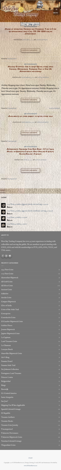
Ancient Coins (6, 289)
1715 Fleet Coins (7, 274)
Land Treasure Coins (9, 341)
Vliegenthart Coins (8, 445)
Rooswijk (4, 389)
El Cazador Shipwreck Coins (12, 321)
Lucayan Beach (7, 349)
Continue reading (30, 50)
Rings (3, 385)
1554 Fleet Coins (7, 269)
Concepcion (5, 313)
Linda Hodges (41, 40)
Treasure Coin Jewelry (9, 425)
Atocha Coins (6, 297)
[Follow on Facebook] (2, 255)
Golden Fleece (6, 325)
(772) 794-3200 (30, 24)
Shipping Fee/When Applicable (13, 405)
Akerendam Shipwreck (9, 277)
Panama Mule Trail (8, 365)
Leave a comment (54, 108)
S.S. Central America (8, 393)
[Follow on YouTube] (9, 255)
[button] (56, 11)
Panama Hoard (6, 361)
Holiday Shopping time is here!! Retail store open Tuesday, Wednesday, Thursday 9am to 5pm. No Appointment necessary (30, 69)
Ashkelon (4, 293)
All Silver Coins (7, 285)
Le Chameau (6, 345)
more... (8, 250)
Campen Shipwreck (8, 301)
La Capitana (5, 337)
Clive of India (6, 305)
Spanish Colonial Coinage (11, 409)
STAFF (31, 458)
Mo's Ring (5, 357)
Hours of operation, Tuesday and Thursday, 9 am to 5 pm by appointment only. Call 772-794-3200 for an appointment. (30, 31)
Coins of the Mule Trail (10, 309)
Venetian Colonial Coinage (11, 441)
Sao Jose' (4, 401)
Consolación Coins (8, 317)
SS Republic (5, 413)
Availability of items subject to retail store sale (30, 116)
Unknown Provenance (9, 433)
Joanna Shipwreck (8, 329)
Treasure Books (7, 421)
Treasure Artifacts (8, 417)
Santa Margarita (7, 397)
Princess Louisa (7, 377)
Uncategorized (30, 27)
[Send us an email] (6, 255)
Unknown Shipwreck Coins (11, 437)
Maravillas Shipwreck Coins (11, 353)
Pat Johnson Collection (10, 369)
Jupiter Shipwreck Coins (10, 333)
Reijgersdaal (5, 381)
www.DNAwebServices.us (30, 466)
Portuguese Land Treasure (11, 373)
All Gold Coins (6, 281)
